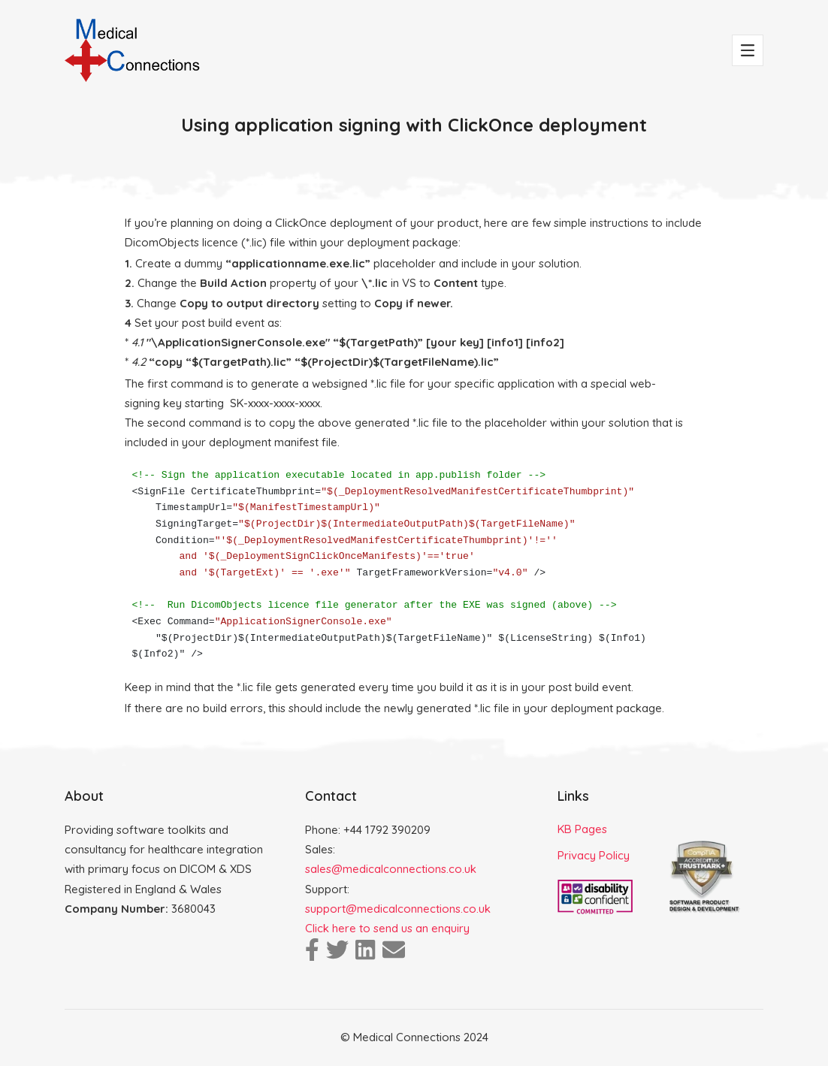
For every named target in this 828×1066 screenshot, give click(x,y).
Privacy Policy (594, 855)
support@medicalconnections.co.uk (398, 908)
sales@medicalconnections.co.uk (390, 869)
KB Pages (582, 829)
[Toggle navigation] (747, 50)
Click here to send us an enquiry (387, 928)
